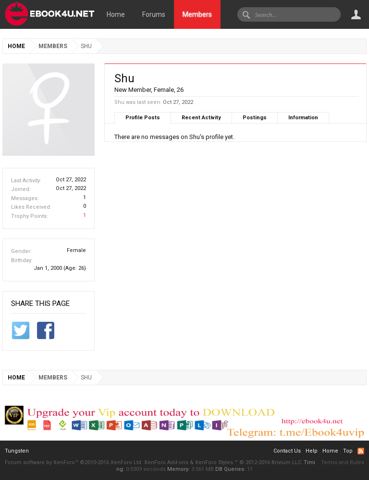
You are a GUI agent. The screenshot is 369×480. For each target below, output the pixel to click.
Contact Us (287, 451)
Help (312, 451)
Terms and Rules (342, 462)
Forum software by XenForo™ (74, 462)
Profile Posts (142, 117)
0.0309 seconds (146, 469)
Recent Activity (201, 117)
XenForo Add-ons (166, 462)
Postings (255, 117)
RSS (360, 451)
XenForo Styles (214, 462)
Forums (153, 14)
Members (197, 14)
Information (303, 117)
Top (348, 451)
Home (116, 14)
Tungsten (17, 451)
